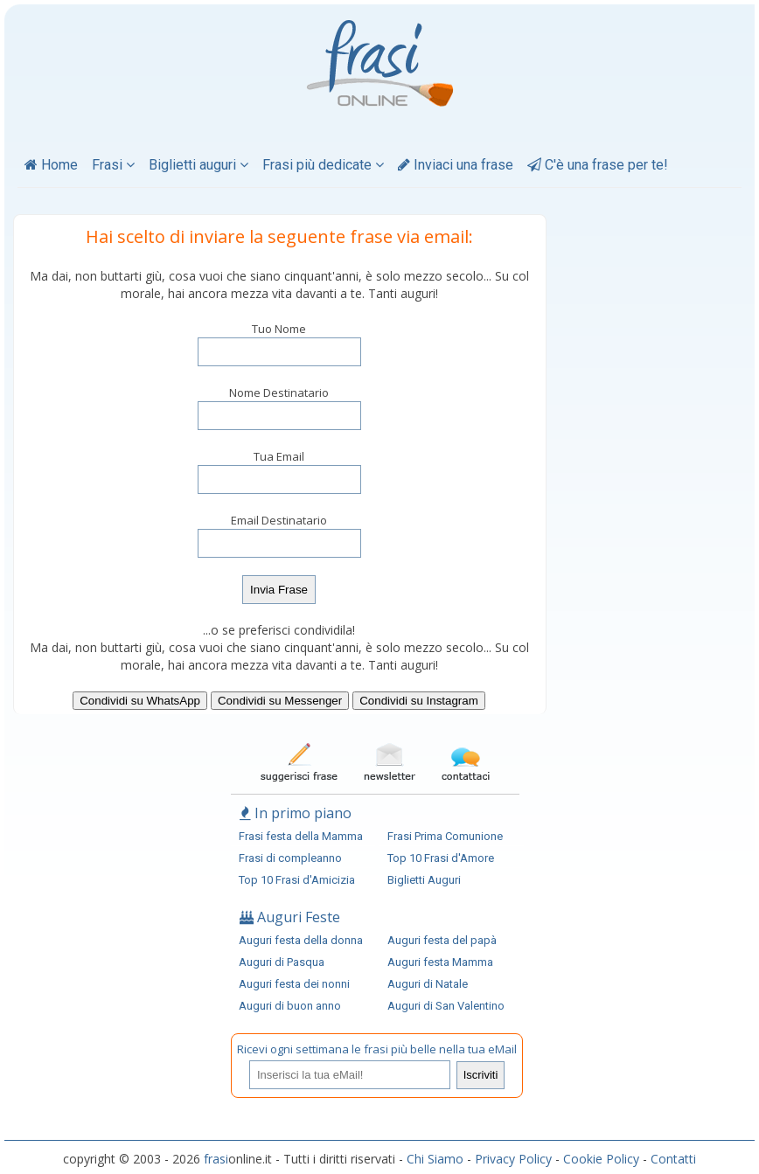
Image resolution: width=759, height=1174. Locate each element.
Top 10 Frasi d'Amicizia (297, 879)
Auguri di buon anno (290, 1005)
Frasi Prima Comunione (445, 836)
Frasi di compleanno (290, 858)
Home (51, 164)
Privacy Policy (513, 1158)
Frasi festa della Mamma (301, 836)
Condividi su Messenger (280, 700)
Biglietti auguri (198, 164)
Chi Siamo (435, 1158)
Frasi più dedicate (323, 164)
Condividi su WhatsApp (140, 700)
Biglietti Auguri (424, 879)
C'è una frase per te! (597, 164)
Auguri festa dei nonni (294, 983)
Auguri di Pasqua (281, 962)
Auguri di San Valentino (446, 1005)
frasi (216, 1158)
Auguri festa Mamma (440, 962)
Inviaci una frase (455, 164)
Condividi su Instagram (418, 700)
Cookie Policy (601, 1158)
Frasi (113, 164)
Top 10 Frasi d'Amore (440, 858)
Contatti (673, 1158)
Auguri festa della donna (301, 940)
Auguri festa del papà (442, 940)
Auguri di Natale (427, 983)
